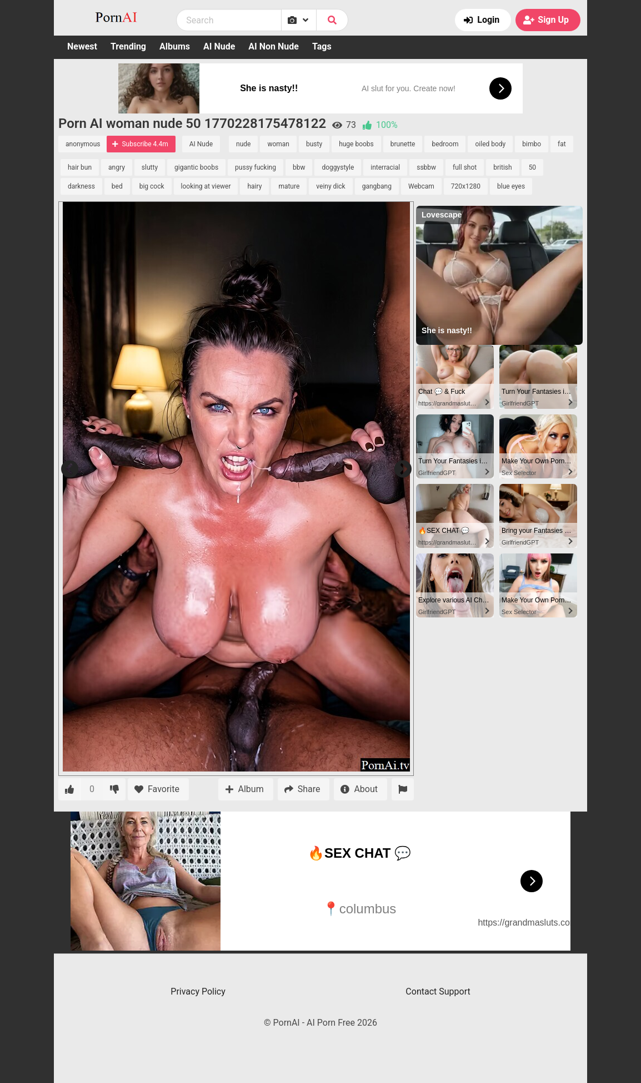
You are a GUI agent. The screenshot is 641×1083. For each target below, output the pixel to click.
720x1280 (465, 186)
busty (314, 144)
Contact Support (437, 991)
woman (278, 144)
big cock (151, 186)
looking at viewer (206, 186)
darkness (81, 186)
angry (116, 167)
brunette (402, 144)
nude (243, 144)
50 (533, 167)
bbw (299, 167)
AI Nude (219, 46)
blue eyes (511, 186)
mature (288, 186)
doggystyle (338, 167)
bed (117, 186)
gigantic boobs (196, 167)
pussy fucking (255, 167)
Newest (82, 46)
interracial (385, 167)
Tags (322, 46)
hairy (254, 186)
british (502, 167)
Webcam (421, 186)
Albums (174, 46)
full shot (465, 167)
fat (562, 144)
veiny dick (330, 186)
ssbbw (426, 167)
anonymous (83, 144)
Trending (128, 46)
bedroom (445, 144)
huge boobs (356, 144)
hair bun (80, 167)
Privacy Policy (198, 991)
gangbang (377, 186)
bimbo (531, 144)
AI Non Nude (273, 46)
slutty (150, 167)
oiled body (490, 144)
